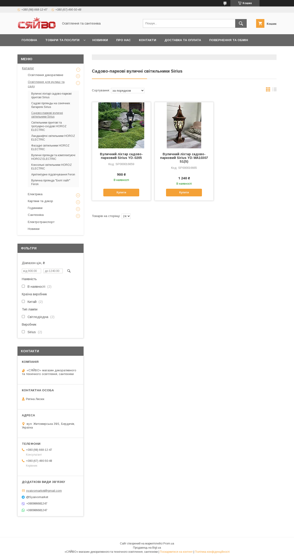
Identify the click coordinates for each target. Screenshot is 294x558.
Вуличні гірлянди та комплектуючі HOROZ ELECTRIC (53, 157)
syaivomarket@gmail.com (44, 490)
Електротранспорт (41, 222)
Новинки (100, 40)
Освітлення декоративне (45, 75)
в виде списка (274, 90)
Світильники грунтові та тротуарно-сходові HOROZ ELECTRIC (48, 126)
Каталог (28, 68)
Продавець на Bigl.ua (147, 547)
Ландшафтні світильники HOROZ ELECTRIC (53, 137)
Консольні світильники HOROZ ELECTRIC (51, 166)
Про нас (123, 40)
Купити (121, 192)
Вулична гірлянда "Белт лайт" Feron (50, 182)
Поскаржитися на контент (176, 551)
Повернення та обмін (228, 40)
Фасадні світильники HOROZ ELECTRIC (50, 147)
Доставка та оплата (182, 40)
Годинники (35, 208)
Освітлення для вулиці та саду (46, 84)
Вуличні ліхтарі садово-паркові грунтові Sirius (51, 95)
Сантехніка (36, 215)
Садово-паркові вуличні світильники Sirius (47, 114)
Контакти (147, 40)
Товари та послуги (62, 40)
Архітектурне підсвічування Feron (53, 174)
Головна (29, 40)
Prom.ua (168, 543)
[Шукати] (241, 23)
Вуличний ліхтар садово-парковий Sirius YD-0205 (121, 156)
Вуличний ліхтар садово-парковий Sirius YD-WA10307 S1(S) (184, 157)
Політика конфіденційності (212, 551)
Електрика (35, 194)
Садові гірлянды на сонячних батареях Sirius (50, 105)
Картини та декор (40, 201)
